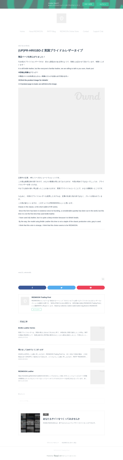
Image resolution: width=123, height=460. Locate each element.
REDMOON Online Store (69, 31)
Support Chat (98, 31)
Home (22, 31)
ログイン (103, 4)
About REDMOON (36, 31)
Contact (86, 31)
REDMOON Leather (26, 371)
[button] (22, 31)
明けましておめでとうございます (30, 350)
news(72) (20, 272)
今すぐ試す (88, 4)
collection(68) (27, 272)
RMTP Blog (51, 31)
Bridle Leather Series (26, 328)
